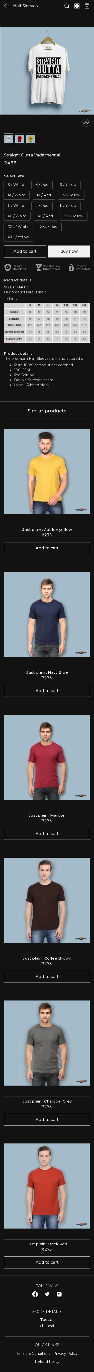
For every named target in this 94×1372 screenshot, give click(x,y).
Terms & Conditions (33, 1353)
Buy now (69, 251)
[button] (8, 138)
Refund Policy (47, 1361)
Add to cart (25, 251)
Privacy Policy (65, 1353)
